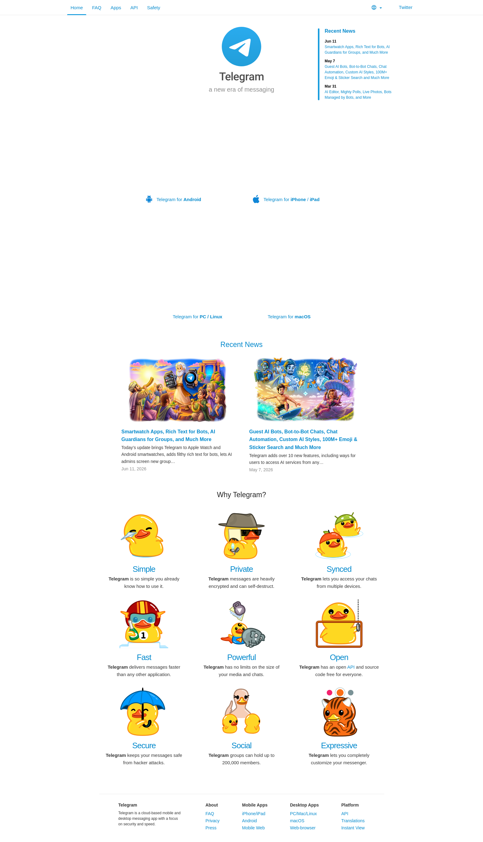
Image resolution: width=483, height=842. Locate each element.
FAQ (96, 7)
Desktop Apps (304, 805)
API (134, 7)
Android (249, 820)
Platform (350, 805)
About (211, 805)
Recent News (340, 31)
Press (211, 827)
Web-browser (302, 827)
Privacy (212, 820)
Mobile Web (253, 827)
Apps (116, 7)
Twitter (401, 7)
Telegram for (173, 159)
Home (77, 7)
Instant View (353, 827)
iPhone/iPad (254, 813)
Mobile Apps (255, 805)
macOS (297, 820)
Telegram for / (286, 159)
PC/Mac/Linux (303, 813)
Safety (153, 7)
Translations (353, 820)
